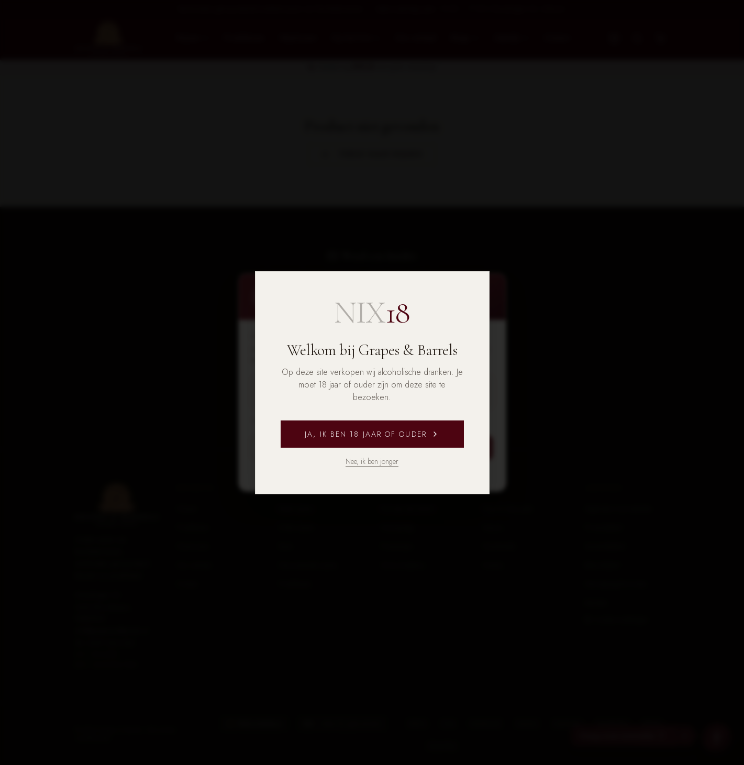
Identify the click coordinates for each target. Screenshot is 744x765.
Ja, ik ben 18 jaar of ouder (372, 434)
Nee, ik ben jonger (372, 461)
